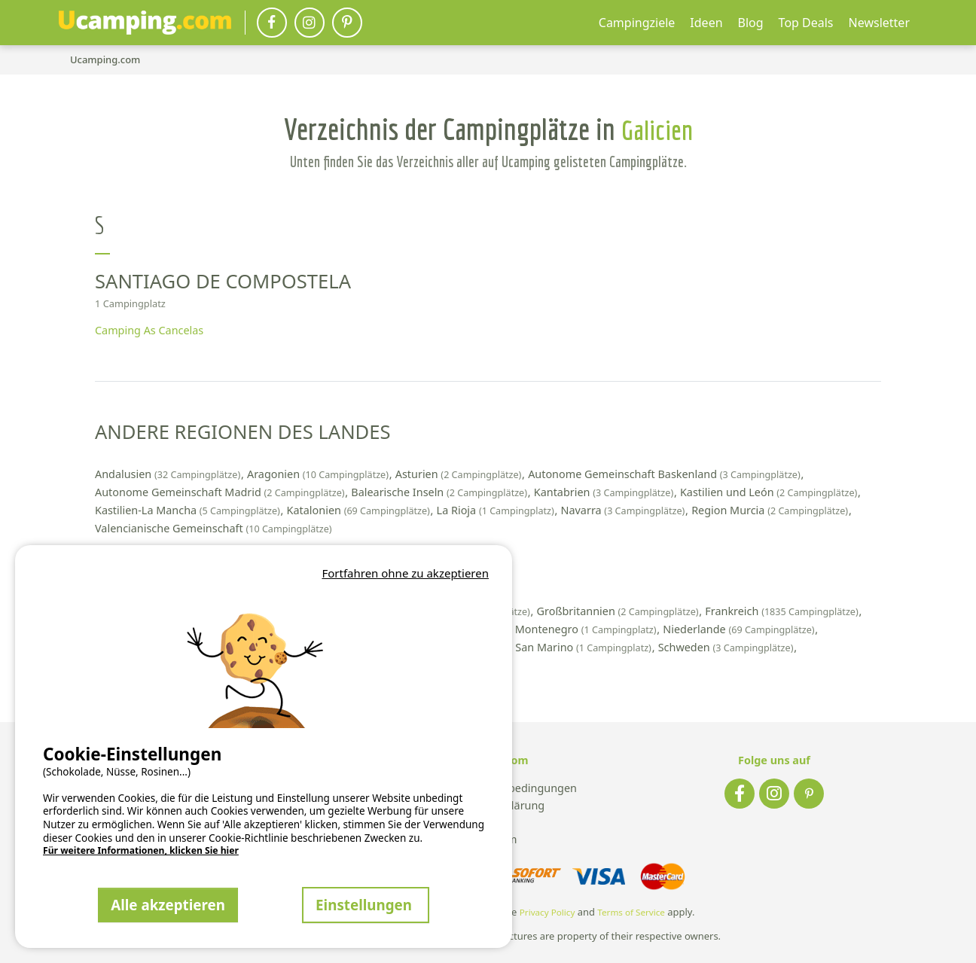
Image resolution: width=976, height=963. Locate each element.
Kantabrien (605, 492)
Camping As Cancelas (149, 330)
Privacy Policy (547, 912)
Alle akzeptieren (168, 904)
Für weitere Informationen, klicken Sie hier (141, 851)
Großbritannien (619, 611)
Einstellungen (366, 904)
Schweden (727, 647)
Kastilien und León (770, 492)
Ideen (706, 22)
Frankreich (783, 611)
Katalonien (360, 510)
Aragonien (319, 474)
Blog (751, 22)
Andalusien (169, 474)
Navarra (624, 510)
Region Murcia (771, 510)
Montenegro (587, 629)
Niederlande (740, 629)
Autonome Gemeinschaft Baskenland (665, 474)
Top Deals (806, 22)
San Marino (584, 647)
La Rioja (497, 510)
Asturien (459, 474)
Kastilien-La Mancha (189, 510)
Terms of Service (631, 912)
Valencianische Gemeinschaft (213, 528)
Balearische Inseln (440, 492)
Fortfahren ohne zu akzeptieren (405, 573)
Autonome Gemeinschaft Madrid (221, 492)
